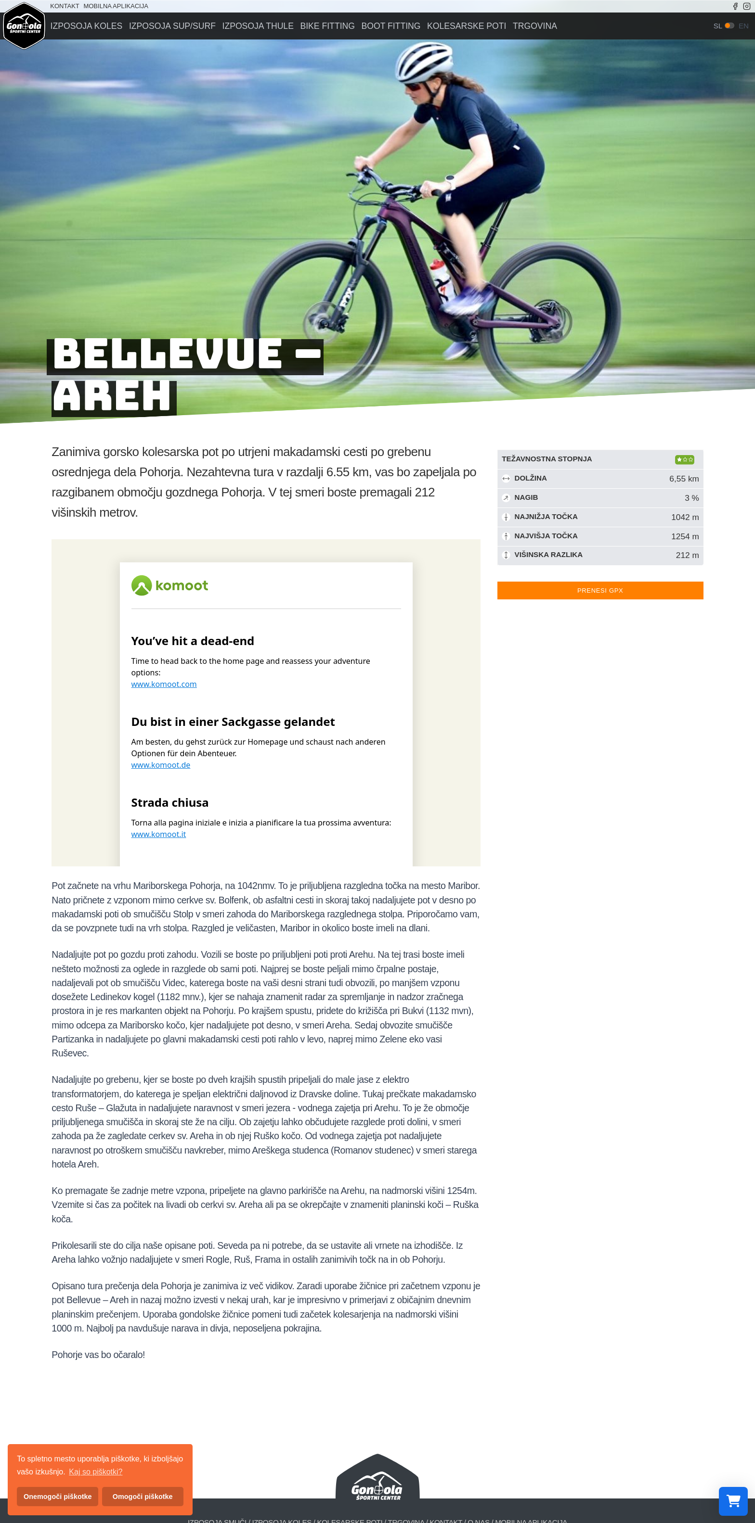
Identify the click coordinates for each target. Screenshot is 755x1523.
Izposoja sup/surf (170, 26)
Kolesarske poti (459, 26)
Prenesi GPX (600, 590)
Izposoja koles (85, 26)
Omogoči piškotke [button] (143, 1496)
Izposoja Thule (254, 26)
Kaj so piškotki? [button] (95, 1472)
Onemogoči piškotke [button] (58, 1496)
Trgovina (526, 26)
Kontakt (64, 6)
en (744, 26)
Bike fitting (323, 26)
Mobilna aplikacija (115, 6)
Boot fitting (385, 26)
